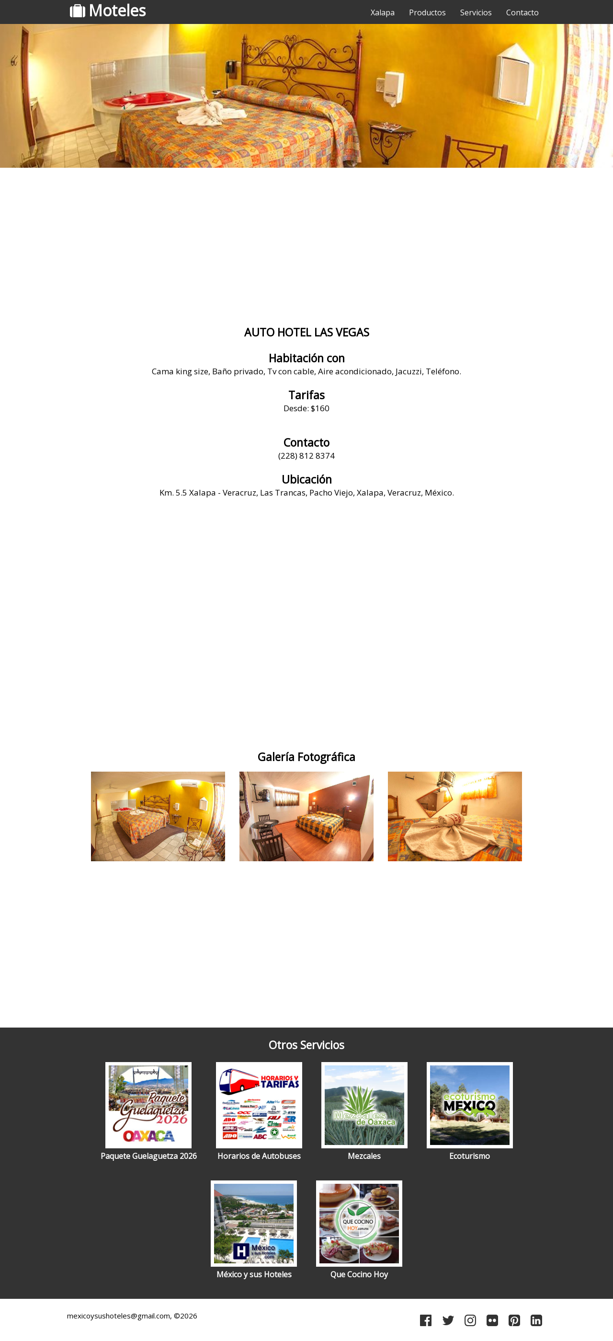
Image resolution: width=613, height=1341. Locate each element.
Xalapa (383, 12)
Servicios (476, 12)
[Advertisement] (306, 247)
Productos (427, 12)
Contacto (522, 12)
